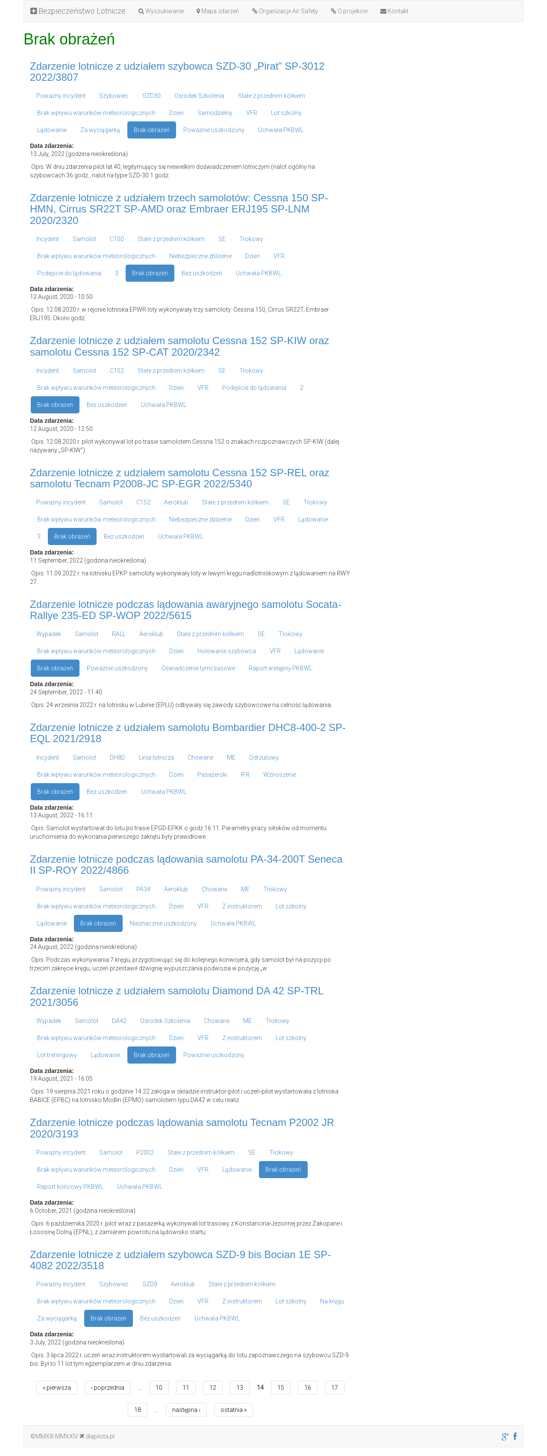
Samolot (84, 239)
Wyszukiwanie (161, 11)
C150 (117, 239)
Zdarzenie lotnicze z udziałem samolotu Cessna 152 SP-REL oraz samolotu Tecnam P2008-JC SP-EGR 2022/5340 (179, 478)
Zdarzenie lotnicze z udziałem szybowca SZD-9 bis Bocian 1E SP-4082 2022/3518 (180, 1260)
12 (212, 1387)
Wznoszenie (279, 774)
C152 (117, 370)
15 (280, 1387)
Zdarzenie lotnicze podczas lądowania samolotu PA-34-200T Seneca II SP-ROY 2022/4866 (186, 864)
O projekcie (349, 11)
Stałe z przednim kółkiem (271, 95)
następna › (186, 1409)
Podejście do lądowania (69, 273)
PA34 (143, 889)
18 (137, 1409)
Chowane (200, 757)
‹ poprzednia (107, 1387)
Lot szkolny (286, 112)
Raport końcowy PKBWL (70, 1186)
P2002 (145, 1152)
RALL (119, 634)
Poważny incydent (60, 95)
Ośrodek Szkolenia (199, 95)
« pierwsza (57, 1387)
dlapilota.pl (97, 1436)
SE (222, 239)
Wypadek (48, 634)
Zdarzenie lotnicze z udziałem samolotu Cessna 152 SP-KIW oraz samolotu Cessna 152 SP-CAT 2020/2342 (179, 346)
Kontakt (394, 11)
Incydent (47, 239)
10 (159, 1387)
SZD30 (151, 95)
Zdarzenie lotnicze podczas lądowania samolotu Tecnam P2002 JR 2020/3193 (182, 1128)
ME (231, 757)
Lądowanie (52, 130)
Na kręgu (332, 1301)
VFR (251, 112)
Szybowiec (114, 95)
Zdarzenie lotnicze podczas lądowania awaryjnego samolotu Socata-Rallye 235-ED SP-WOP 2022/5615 (185, 609)
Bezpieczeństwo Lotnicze (78, 10)
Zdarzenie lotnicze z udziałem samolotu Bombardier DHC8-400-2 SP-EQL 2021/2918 (188, 733)
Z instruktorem (242, 906)
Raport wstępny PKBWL (280, 668)
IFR (245, 774)
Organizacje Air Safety (285, 11)
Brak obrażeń (152, 130)
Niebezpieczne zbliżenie (200, 256)
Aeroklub (176, 502)
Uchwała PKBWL (280, 130)
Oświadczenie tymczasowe (198, 668)
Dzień (176, 112)
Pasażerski (212, 774)
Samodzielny (214, 112)
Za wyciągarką (100, 130)
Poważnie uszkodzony (213, 130)
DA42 (119, 1020)
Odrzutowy (264, 757)
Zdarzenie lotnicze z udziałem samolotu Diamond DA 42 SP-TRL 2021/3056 (176, 996)
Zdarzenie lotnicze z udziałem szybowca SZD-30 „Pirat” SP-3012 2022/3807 (177, 71)
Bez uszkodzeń (202, 273)
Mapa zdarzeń (218, 11)
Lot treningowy (57, 1055)
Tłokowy (251, 239)
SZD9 (149, 1284)
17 (334, 1387)
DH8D (117, 757)
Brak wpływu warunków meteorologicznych (96, 112)
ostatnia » (234, 1409)
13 (239, 1387)
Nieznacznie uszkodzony (163, 923)
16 (307, 1387)
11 (185, 1387)
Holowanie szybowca (226, 651)
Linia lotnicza (156, 757)
